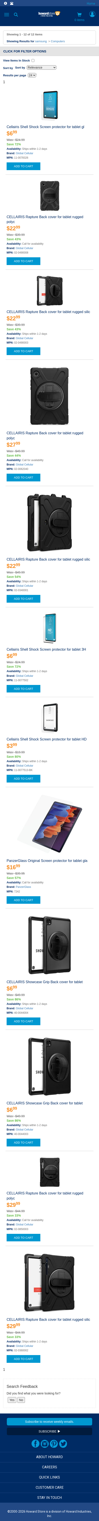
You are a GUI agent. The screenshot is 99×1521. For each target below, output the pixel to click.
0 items (79, 17)
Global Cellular (24, 153)
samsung (41, 41)
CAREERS (49, 1467)
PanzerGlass (23, 886)
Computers (58, 41)
